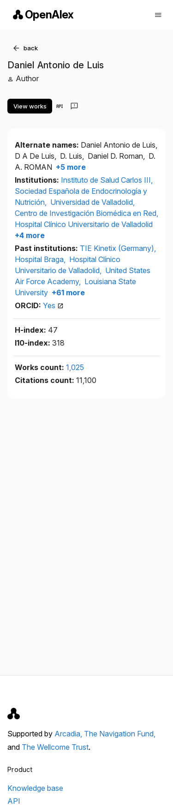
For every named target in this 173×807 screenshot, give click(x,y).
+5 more (70, 167)
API (13, 801)
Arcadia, (69, 733)
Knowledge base (35, 788)
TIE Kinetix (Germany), (118, 248)
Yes (53, 305)
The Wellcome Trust (55, 747)
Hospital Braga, (41, 259)
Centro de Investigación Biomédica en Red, (86, 213)
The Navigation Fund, (119, 733)
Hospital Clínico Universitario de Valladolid (84, 224)
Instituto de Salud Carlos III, (107, 180)
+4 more (30, 235)
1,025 (75, 367)
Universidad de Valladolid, (92, 202)
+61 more (67, 292)
